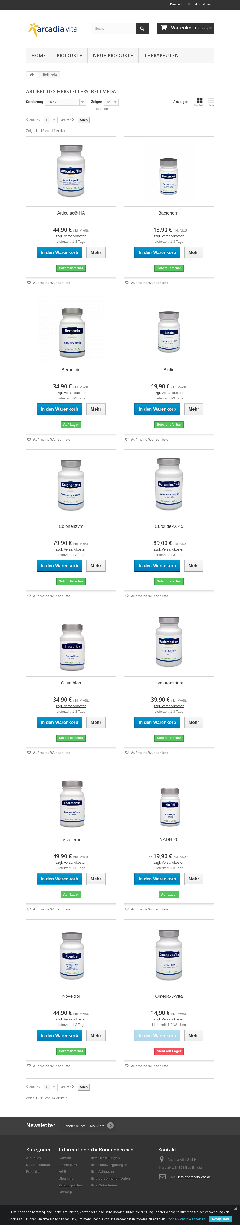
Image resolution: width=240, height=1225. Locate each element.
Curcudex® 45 (169, 526)
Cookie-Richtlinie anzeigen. (186, 1219)
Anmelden (203, 4)
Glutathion (71, 682)
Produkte (69, 55)
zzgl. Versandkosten (71, 236)
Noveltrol (71, 996)
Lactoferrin (71, 839)
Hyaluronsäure (169, 682)
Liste (211, 102)
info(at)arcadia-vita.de (194, 1177)
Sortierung (34, 102)
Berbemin (71, 369)
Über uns (66, 1178)
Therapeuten (161, 55)
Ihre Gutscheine (104, 1185)
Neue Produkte (113, 55)
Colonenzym (71, 526)
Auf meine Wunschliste (51, 283)
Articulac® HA (71, 213)
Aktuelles (33, 1158)
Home (38, 55)
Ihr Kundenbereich (112, 1149)
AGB (62, 1172)
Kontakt (65, 1158)
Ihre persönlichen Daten (110, 1178)
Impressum (68, 1165)
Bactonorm (169, 213)
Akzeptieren (220, 1219)
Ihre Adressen (102, 1172)
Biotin (169, 369)
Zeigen (96, 102)
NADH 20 (169, 839)
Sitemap (65, 1192)
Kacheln (199, 102)
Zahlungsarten (70, 1185)
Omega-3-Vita (169, 996)
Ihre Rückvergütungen (109, 1165)
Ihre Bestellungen (105, 1158)
